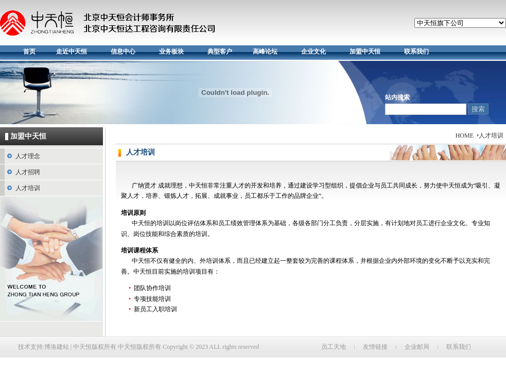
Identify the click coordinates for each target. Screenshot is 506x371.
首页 (29, 51)
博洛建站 (56, 346)
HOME (465, 135)
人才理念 (27, 156)
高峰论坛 (265, 51)
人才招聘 (27, 172)
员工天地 (333, 346)
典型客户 (219, 51)
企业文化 (313, 51)
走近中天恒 (71, 51)
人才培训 (27, 188)
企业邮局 (417, 346)
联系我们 (416, 51)
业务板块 (171, 51)
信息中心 (123, 51)
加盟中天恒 (365, 51)
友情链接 (375, 346)
